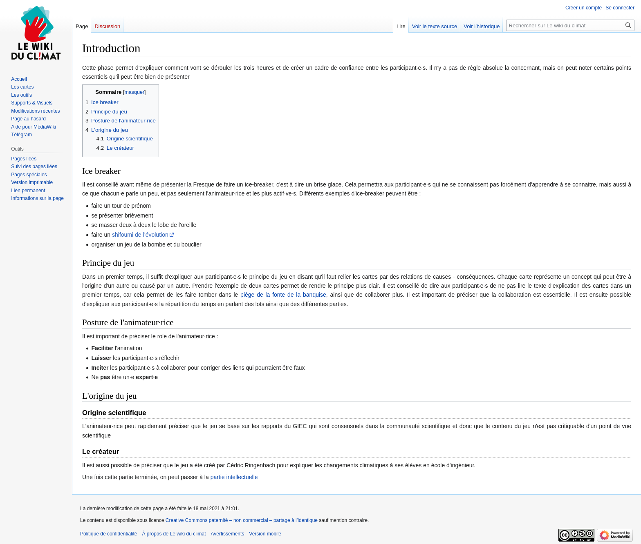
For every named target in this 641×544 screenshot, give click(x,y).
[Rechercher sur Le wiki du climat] (570, 25)
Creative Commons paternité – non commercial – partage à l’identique (242, 520)
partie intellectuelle (234, 477)
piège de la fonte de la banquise (283, 294)
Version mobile (265, 534)
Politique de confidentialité (108, 534)
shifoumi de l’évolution (140, 234)
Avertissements (227, 534)
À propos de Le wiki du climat (174, 534)
